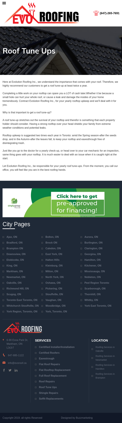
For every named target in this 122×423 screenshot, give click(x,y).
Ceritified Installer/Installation (57, 347)
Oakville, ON (14, 282)
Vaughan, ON (53, 300)
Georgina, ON (93, 254)
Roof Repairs (47, 381)
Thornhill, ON (93, 294)
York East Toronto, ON (98, 305)
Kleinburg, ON (54, 265)
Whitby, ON (91, 300)
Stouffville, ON (54, 294)
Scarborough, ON (95, 288)
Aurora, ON (91, 237)
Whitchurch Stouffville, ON (23, 305)
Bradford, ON (14, 242)
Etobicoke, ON (15, 260)
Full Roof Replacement (52, 375)
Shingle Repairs (48, 393)
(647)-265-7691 (109, 13)
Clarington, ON (93, 248)
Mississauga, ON (95, 271)
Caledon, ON (53, 248)
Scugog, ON (14, 294)
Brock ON (51, 242)
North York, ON (54, 277)
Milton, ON (51, 271)
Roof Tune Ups (48, 387)
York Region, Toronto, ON (22, 311)
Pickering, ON (53, 288)
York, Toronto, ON (56, 311)
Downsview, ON (16, 254)
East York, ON (53, 254)
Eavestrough (46, 358)
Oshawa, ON (52, 282)
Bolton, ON (52, 237)
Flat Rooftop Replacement (54, 370)
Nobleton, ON (93, 277)
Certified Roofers (49, 352)
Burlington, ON (94, 242)
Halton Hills (52, 260)
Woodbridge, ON (55, 305)
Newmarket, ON (16, 277)
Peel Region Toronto (97, 282)
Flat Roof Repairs (49, 364)
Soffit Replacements (51, 398)
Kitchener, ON (93, 265)
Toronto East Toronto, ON (22, 300)
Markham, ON (15, 271)
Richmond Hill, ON (18, 288)
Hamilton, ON (93, 260)
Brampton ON (15, 248)
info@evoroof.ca (17, 363)
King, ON (12, 265)
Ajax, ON (12, 237)
